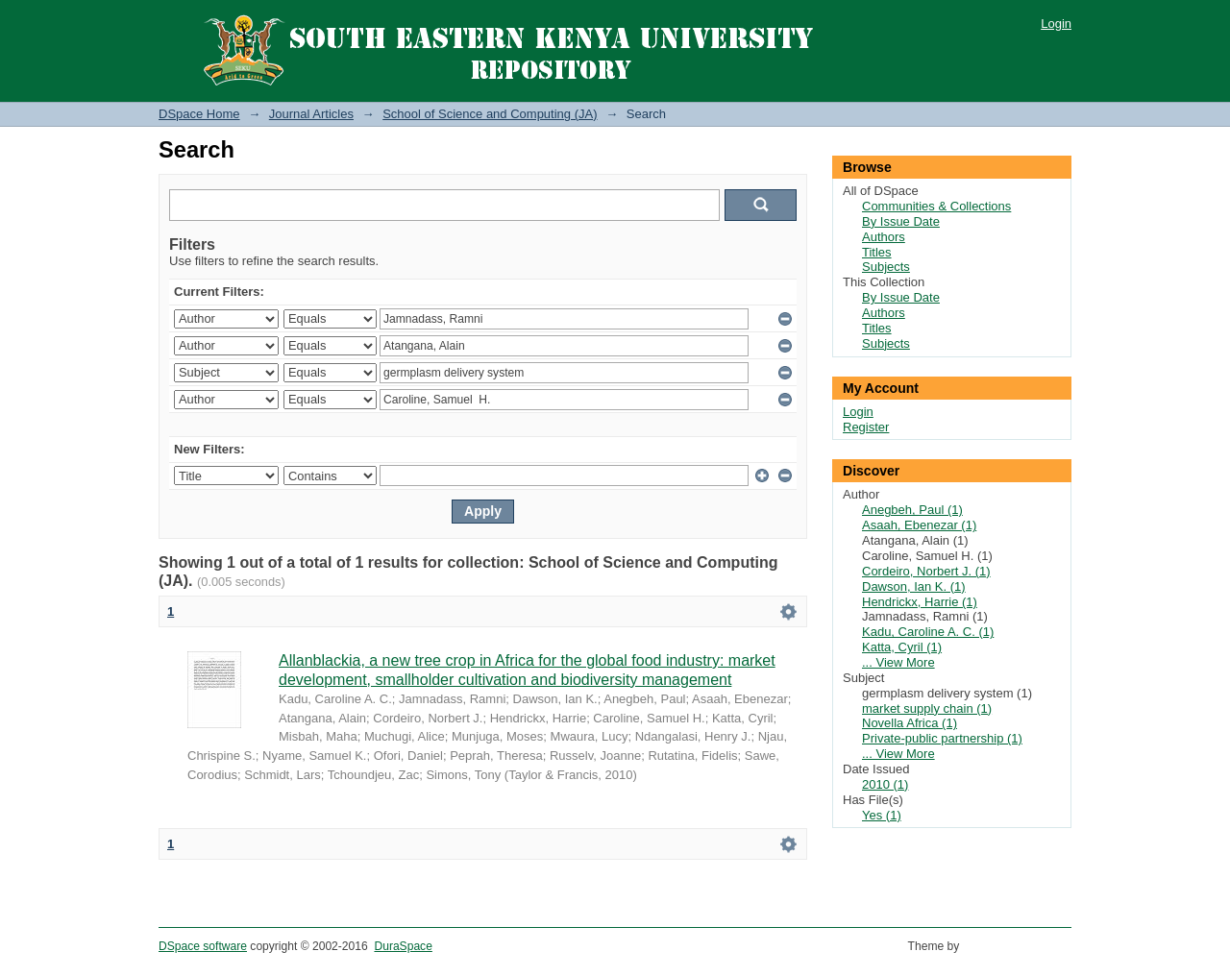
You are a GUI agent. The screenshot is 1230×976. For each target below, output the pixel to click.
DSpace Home (199, 114)
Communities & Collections (936, 206)
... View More (898, 662)
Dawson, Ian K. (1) (914, 586)
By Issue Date (901, 221)
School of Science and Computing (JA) (489, 114)
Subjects (886, 266)
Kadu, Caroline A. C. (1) (928, 631)
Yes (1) (881, 815)
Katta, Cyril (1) (902, 647)
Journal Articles (311, 114)
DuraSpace (402, 946)
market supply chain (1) (927, 708)
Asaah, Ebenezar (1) (919, 525)
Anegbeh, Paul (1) (912, 509)
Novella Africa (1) (909, 723)
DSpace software (203, 946)
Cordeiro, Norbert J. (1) (926, 571)
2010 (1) (885, 784)
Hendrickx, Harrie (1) (919, 602)
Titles (877, 252)
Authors (883, 237)
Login (1056, 23)
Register (866, 427)
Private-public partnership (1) (942, 738)
